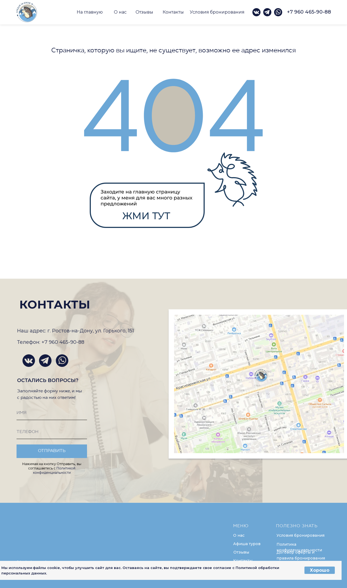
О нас (120, 12)
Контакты (173, 12)
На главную (90, 12)
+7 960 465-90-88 (309, 12)
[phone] (52, 432)
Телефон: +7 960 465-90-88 (50, 342)
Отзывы (144, 12)
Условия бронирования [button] (217, 12)
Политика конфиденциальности (299, 547)
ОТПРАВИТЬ (52, 451)
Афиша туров (247, 543)
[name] (52, 413)
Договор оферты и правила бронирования (301, 555)
